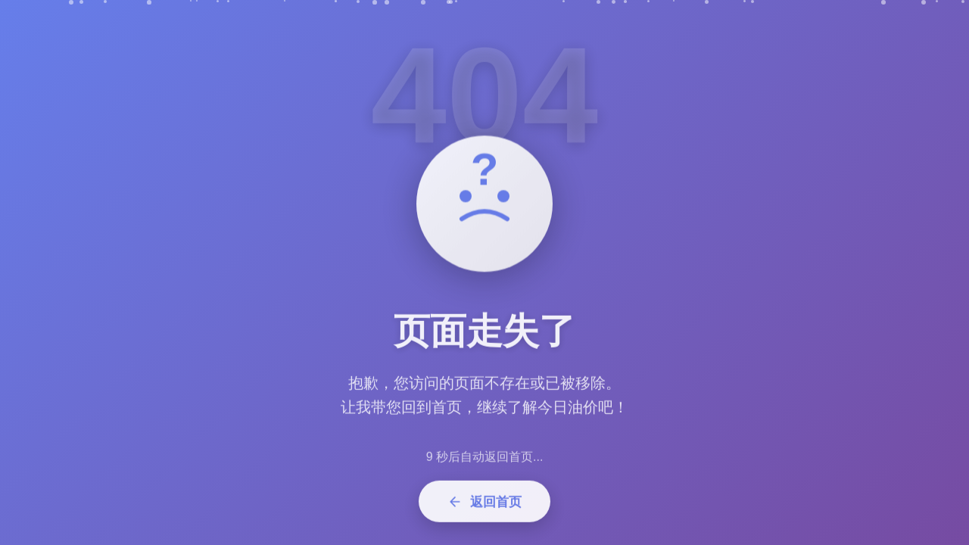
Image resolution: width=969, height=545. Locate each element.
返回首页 (484, 507)
